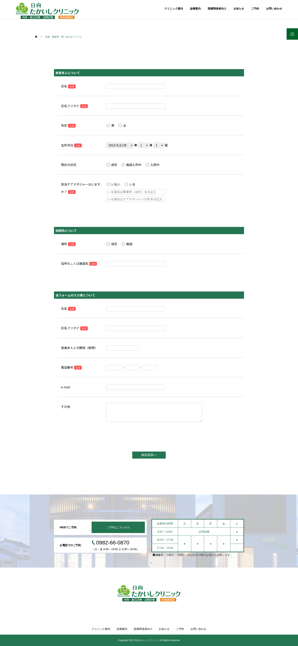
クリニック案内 (173, 8)
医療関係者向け (217, 8)
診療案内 (195, 8)
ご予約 (255, 8)
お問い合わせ (274, 8)
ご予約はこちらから (118, 527)
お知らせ (238, 8)
